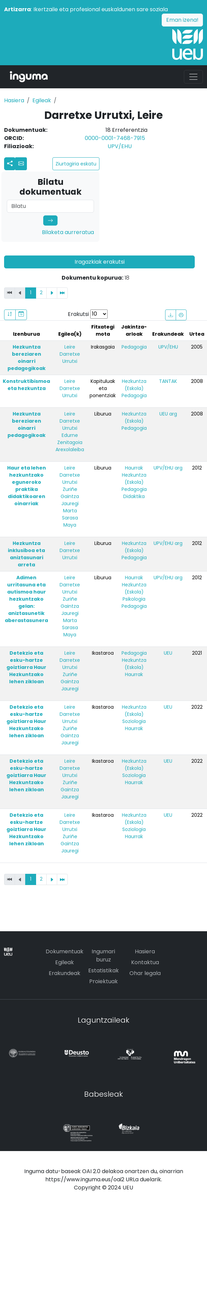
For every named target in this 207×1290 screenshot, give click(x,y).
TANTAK (168, 381)
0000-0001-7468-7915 (115, 138)
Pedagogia (134, 346)
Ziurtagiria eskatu (75, 163)
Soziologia (134, 721)
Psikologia (134, 599)
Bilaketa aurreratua (68, 232)
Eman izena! (182, 20)
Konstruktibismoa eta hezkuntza (26, 385)
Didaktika (134, 496)
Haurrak (134, 467)
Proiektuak (103, 981)
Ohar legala (145, 973)
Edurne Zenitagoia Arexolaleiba (69, 442)
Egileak (41, 100)
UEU (168, 653)
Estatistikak (103, 970)
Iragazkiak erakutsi (100, 262)
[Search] (50, 206)
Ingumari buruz (103, 956)
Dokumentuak (64, 951)
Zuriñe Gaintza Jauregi (70, 496)
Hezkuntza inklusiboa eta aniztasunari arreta (26, 554)
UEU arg (168, 413)
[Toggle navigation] (193, 77)
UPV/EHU (120, 146)
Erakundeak (64, 973)
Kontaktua (145, 962)
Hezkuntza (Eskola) (134, 385)
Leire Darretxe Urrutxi (70, 354)
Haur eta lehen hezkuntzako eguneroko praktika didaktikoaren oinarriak (26, 485)
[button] (21, 163)
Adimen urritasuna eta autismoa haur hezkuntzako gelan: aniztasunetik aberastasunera (26, 599)
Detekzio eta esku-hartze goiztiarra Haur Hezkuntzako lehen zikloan (26, 667)
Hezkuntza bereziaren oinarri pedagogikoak (26, 357)
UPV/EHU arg (168, 467)
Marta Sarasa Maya (70, 517)
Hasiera (14, 100)
